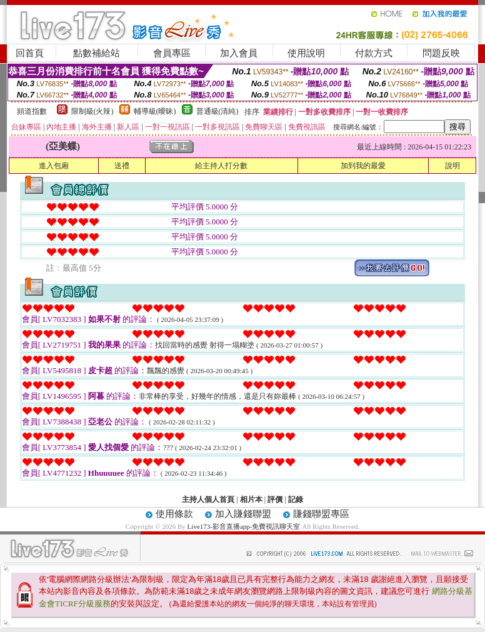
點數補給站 (96, 53)
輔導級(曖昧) (155, 111)
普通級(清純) (217, 111)
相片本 (251, 499)
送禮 (121, 165)
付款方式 (373, 53)
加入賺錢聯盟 (243, 514)
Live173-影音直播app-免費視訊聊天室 (244, 526)
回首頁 (30, 53)
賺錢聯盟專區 (321, 514)
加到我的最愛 (363, 165)
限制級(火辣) (92, 111)
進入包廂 (54, 165)
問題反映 (441, 53)
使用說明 (306, 53)
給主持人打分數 (221, 165)
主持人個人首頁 (208, 499)
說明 (452, 165)
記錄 (295, 499)
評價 (275, 499)
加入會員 (239, 53)
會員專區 (172, 53)
